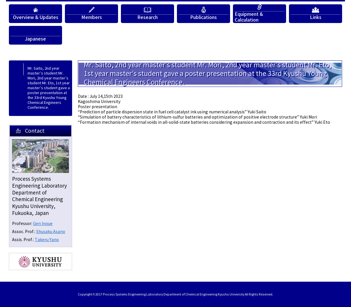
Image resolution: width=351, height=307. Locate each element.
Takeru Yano (47, 239)
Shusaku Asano (50, 231)
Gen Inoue (43, 223)
